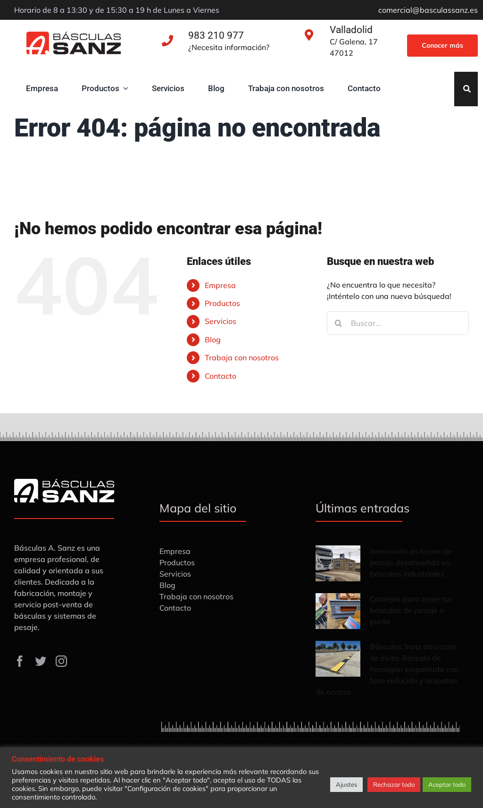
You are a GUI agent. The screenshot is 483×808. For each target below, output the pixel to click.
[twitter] (40, 661)
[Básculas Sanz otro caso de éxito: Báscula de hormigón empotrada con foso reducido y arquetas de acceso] (338, 659)
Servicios (220, 321)
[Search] (467, 89)
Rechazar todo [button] (394, 784)
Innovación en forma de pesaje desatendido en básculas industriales (411, 562)
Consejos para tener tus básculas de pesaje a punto (411, 610)
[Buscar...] (398, 323)
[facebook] (19, 661)
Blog (213, 339)
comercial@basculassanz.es (428, 10)
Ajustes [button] (346, 784)
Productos (222, 303)
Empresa (220, 285)
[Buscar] (338, 323)
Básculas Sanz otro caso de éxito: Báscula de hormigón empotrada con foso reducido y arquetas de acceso (387, 669)
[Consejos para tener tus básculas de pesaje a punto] (338, 611)
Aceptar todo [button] (447, 784)
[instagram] (61, 661)
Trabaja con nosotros (242, 357)
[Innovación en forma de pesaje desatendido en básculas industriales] (338, 563)
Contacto (220, 376)
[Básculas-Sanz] (73, 35)
